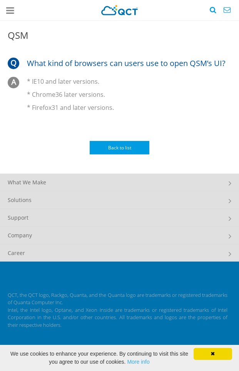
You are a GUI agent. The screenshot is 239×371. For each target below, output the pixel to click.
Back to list (119, 147)
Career (16, 253)
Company (20, 235)
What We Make (27, 182)
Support (18, 217)
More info (138, 362)
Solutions (20, 200)
